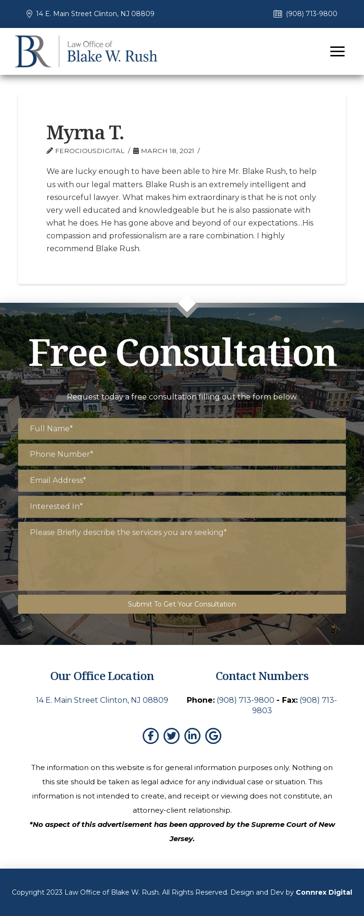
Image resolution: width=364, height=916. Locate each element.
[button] (337, 51)
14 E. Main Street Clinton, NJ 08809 (95, 13)
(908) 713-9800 (311, 13)
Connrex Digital (324, 892)
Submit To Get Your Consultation (182, 604)
